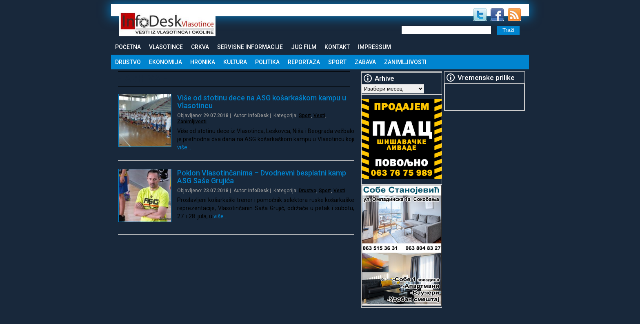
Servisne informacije (250, 47)
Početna (128, 47)
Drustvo (128, 62)
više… (184, 147)
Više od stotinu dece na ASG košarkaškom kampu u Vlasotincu (261, 101)
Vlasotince (166, 47)
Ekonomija (165, 62)
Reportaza (304, 62)
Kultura (235, 62)
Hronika (202, 62)
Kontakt (337, 47)
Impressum (374, 47)
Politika (267, 62)
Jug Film (303, 47)
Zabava (365, 62)
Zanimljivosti (405, 62)
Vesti (319, 115)
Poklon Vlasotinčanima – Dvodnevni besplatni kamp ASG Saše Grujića (261, 177)
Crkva (200, 47)
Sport (337, 62)
